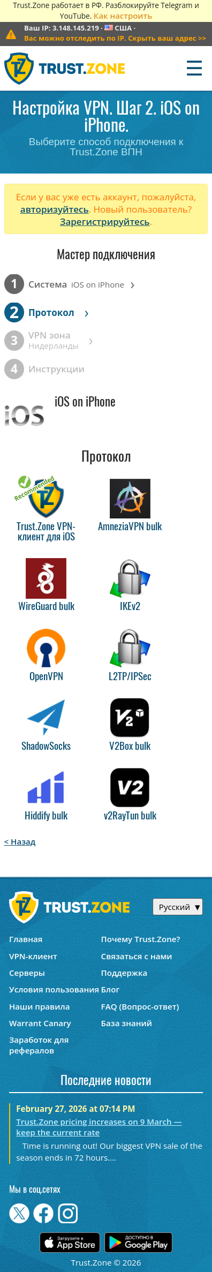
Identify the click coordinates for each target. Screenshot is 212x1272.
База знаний (126, 1023)
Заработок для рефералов (39, 1045)
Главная (25, 939)
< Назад (20, 841)
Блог (110, 989)
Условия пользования (54, 989)
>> (115, 38)
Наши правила (39, 1006)
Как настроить (123, 15)
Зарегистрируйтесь (105, 221)
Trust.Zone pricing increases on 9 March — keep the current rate (98, 1127)
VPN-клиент (33, 956)
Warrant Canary (40, 1023)
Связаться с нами (136, 956)
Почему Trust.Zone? (140, 939)
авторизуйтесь (54, 209)
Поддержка (124, 972)
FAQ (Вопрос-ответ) (140, 1006)
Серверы (27, 972)
